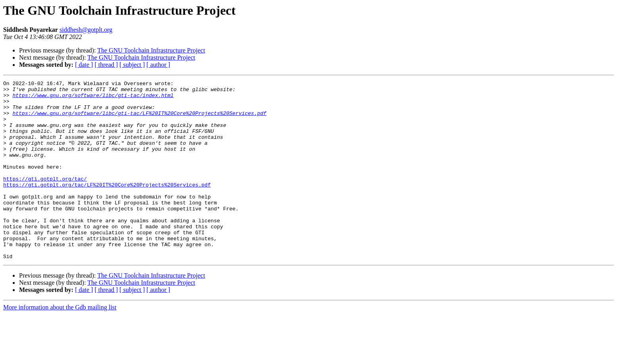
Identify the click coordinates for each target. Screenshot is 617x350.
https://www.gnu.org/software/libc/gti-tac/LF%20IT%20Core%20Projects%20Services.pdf (139, 120)
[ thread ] (106, 64)
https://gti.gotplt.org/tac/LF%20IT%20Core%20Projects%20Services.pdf (107, 206)
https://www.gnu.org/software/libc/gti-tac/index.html (93, 98)
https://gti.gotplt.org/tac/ (45, 198)
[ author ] (158, 64)
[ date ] (84, 64)
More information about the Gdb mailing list (59, 343)
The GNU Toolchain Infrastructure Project (151, 50)
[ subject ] (132, 64)
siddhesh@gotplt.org (86, 29)
